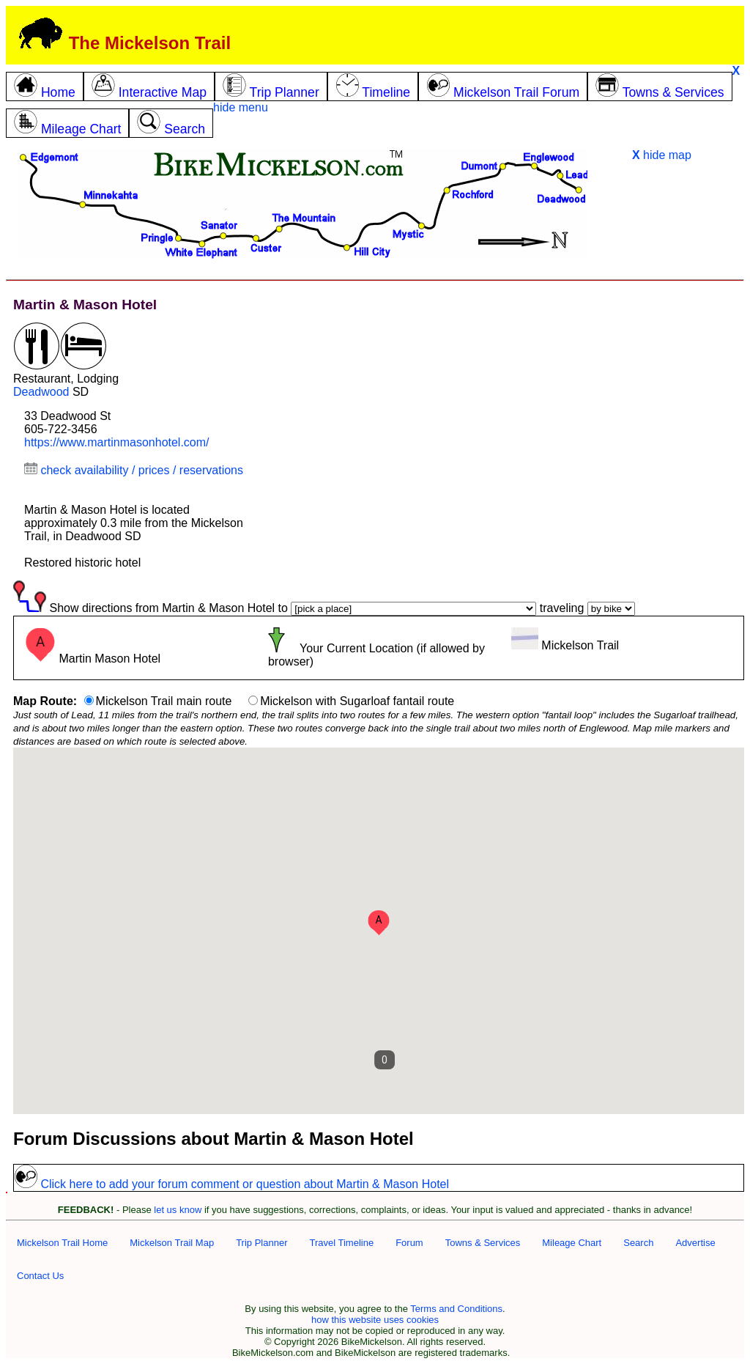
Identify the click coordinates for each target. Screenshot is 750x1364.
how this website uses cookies (375, 1319)
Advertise (695, 1242)
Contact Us (40, 1275)
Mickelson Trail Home (62, 1242)
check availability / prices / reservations (133, 470)
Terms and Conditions (456, 1308)
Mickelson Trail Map (172, 1242)
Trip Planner (261, 1242)
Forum (409, 1242)
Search (638, 1242)
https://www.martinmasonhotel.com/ (116, 442)
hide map (661, 155)
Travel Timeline (341, 1242)
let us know (177, 1209)
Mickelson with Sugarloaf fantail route (357, 701)
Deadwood (41, 392)
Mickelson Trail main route (164, 701)
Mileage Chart (571, 1242)
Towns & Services (483, 1242)
